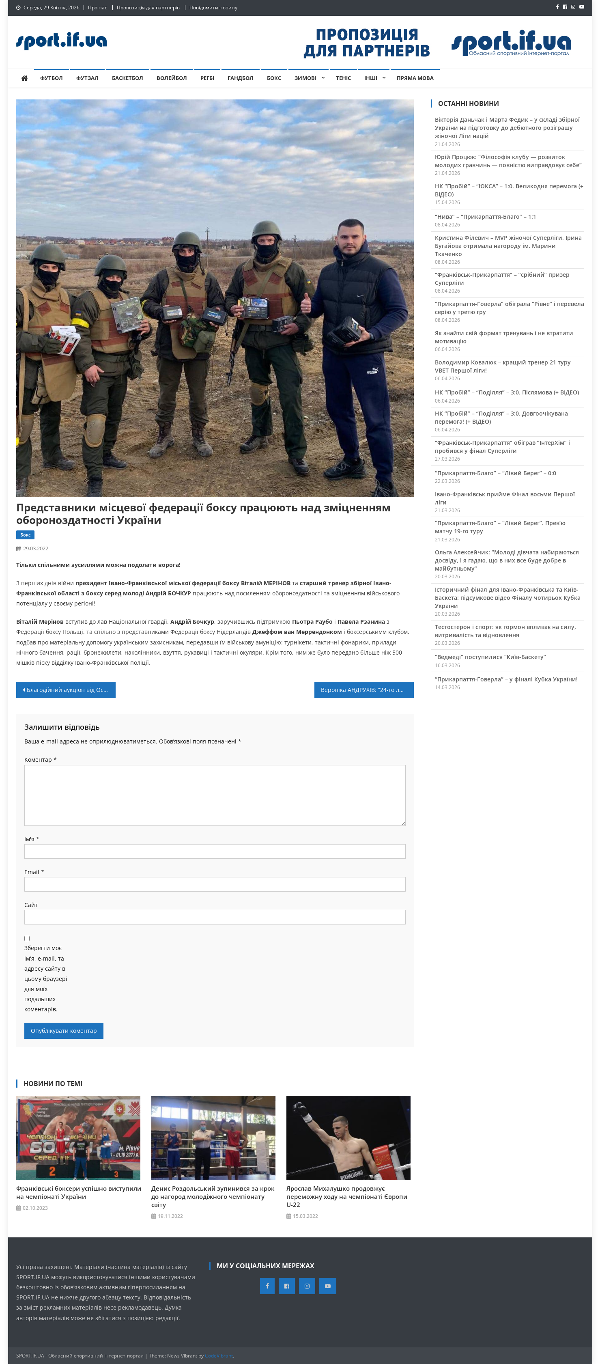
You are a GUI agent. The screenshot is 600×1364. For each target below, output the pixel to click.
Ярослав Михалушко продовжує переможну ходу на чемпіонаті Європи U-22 (346, 1196)
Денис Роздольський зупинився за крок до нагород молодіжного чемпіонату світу (213, 1196)
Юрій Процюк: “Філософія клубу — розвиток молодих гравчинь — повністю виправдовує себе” (508, 161)
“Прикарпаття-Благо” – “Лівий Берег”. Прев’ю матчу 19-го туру (500, 527)
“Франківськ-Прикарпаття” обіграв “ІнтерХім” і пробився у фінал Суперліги (502, 447)
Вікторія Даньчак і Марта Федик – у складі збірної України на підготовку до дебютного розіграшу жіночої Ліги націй (507, 128)
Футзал (87, 78)
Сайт (31, 905)
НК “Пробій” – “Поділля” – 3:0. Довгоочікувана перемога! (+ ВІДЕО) (501, 417)
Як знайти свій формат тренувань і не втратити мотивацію (504, 337)
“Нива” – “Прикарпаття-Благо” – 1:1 (485, 216)
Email (34, 872)
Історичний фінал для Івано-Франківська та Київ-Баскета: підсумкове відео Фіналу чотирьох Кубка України (508, 598)
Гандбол (241, 78)
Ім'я (31, 839)
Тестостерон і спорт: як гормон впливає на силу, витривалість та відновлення (505, 631)
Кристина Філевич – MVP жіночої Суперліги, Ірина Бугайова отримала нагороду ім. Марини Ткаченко (508, 246)
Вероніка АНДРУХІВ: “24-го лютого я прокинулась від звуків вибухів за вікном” (367, 690)
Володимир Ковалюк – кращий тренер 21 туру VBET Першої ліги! (503, 366)
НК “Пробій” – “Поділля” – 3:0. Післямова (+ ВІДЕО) (507, 392)
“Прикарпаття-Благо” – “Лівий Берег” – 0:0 (495, 473)
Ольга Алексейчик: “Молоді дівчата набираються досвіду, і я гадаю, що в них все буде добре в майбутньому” (507, 560)
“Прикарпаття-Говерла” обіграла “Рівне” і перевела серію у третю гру (509, 308)
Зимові (305, 78)
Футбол (51, 78)
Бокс (274, 78)
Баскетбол (127, 78)
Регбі (207, 78)
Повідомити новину (213, 7)
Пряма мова (415, 78)
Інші (370, 78)
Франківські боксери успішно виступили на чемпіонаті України (78, 1192)
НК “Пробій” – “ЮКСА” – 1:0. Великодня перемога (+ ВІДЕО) (509, 190)
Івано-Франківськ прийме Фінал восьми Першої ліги (505, 498)
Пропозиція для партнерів (148, 7)
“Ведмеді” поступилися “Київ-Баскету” (490, 657)
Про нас (97, 7)
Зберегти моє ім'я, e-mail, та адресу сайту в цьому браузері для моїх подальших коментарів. (45, 978)
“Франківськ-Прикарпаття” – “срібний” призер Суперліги (502, 279)
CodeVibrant (219, 1355)
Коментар (40, 759)
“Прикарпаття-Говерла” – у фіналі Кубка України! (506, 679)
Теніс (343, 78)
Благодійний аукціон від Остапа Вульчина (71, 690)
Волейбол (172, 78)
